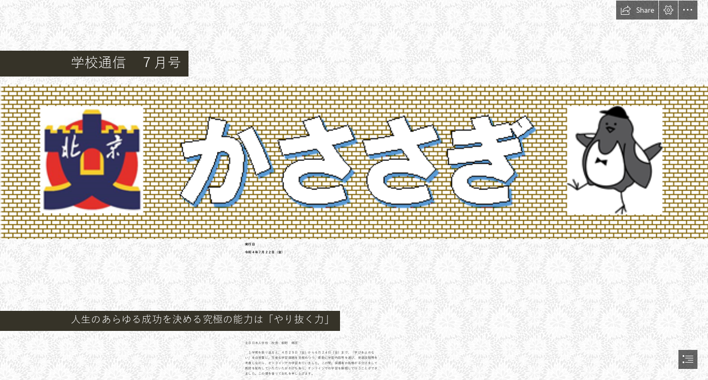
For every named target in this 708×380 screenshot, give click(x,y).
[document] (354, 190)
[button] (637, 10)
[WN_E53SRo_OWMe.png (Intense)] (354, 161)
